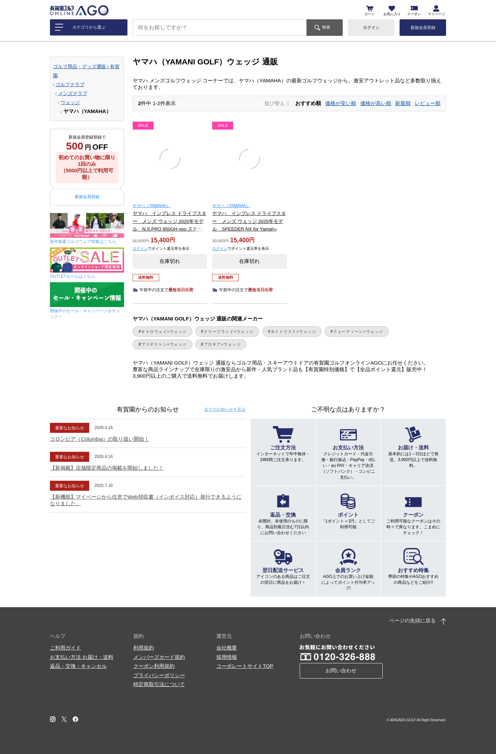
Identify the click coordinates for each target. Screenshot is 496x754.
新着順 (403, 103)
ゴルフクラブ (69, 84)
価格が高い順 (375, 103)
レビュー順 (428, 103)
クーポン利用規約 (154, 666)
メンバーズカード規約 (159, 657)
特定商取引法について (159, 684)
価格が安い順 (340, 103)
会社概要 (226, 648)
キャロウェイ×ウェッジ (164, 331)
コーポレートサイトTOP (244, 666)
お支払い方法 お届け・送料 (81, 657)
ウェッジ (70, 102)
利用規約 (143, 648)
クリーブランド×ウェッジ (229, 331)
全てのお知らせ (225, 409)
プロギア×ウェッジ (222, 344)
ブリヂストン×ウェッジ (164, 344)
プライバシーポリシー (159, 675)
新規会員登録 (423, 27)
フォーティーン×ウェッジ (358, 331)
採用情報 (226, 657)
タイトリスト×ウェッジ (294, 331)
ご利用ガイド (65, 648)
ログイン (371, 27)
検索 (326, 27)
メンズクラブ (72, 93)
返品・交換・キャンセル (78, 666)
